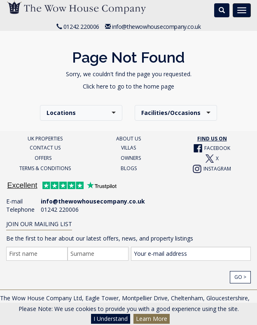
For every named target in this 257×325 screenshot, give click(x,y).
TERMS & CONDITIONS (45, 168)
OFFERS (43, 157)
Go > (240, 277)
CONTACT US (45, 147)
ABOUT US (128, 138)
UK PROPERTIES (45, 138)
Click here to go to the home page (128, 86)
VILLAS (128, 147)
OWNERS (131, 157)
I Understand (110, 319)
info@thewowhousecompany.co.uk (156, 26)
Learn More (151, 319)
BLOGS (129, 168)
